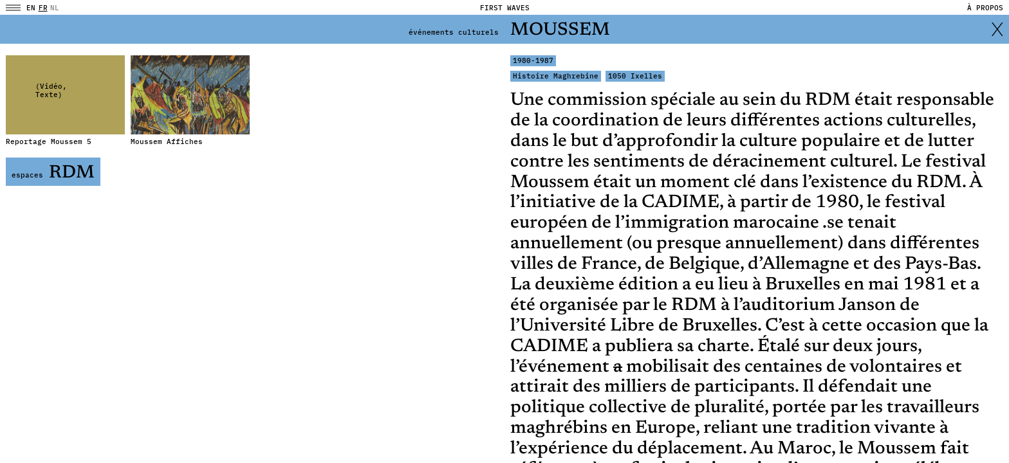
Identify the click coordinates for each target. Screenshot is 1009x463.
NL (54, 7)
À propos (985, 8)
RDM (53, 173)
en (30, 7)
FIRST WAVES (505, 8)
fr (43, 7)
